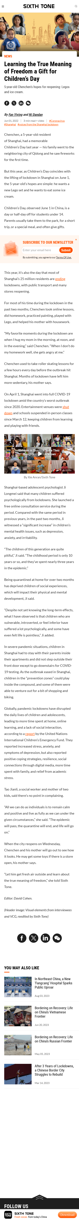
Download (67, 1215)
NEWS (8, 56)
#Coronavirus (57, 120)
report (30, 734)
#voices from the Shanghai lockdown (38, 124)
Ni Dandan (35, 114)
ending (60, 279)
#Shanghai (10, 124)
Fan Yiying (15, 114)
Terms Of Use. (64, 257)
